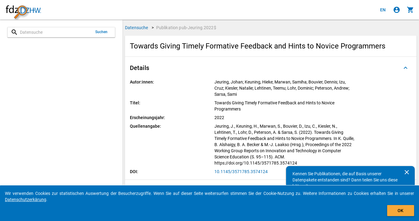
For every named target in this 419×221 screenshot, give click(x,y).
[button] (271, 68)
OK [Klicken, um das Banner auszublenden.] (400, 210)
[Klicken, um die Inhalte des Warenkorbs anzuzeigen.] (410, 10)
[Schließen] (407, 172)
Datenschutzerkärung (25, 199)
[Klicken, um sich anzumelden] (397, 10)
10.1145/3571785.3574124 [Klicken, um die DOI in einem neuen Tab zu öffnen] (241, 171)
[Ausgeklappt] (405, 68)
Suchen (101, 32)
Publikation (186, 27)
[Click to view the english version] (383, 10)
